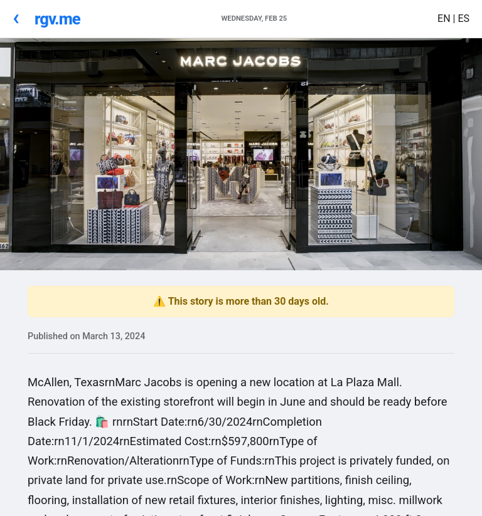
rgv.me (57, 18)
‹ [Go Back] (16, 17)
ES (463, 18)
